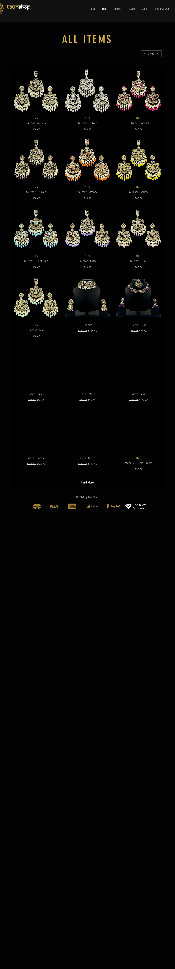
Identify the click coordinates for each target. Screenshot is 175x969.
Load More (87, 482)
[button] (151, 53)
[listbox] (151, 53)
